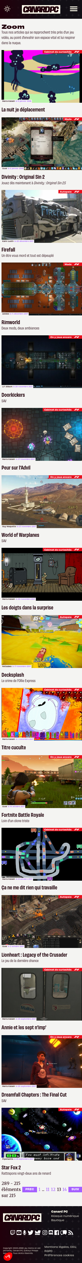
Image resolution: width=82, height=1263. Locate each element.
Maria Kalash (8, 101)
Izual (4, 168)
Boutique (57, 1220)
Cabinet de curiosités (58, 51)
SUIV (75, 1189)
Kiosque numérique (65, 1216)
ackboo (5, 314)
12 (53, 1189)
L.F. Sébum (7, 386)
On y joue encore (61, 337)
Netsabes (7, 666)
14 (65, 1189)
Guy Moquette (9, 526)
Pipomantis (7, 1159)
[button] (7, 1256)
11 (48, 1189)
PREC (29, 1189)
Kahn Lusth (8, 241)
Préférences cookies (59, 1255)
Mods (68, 119)
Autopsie (66, 191)
